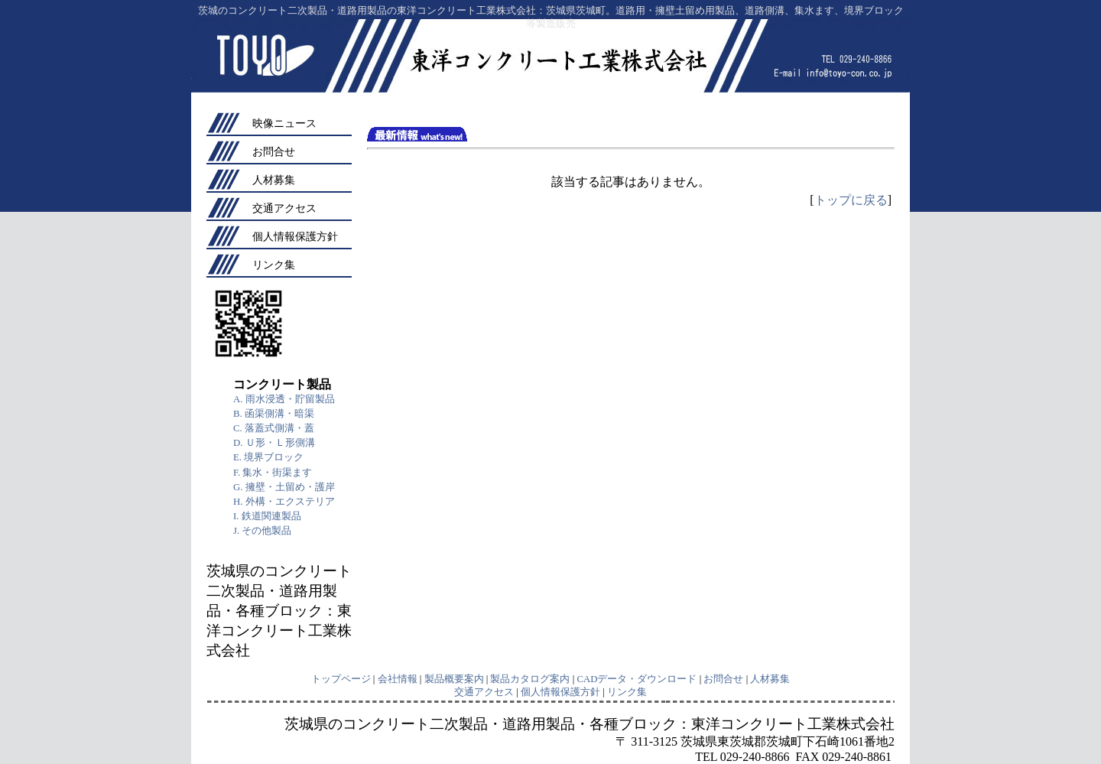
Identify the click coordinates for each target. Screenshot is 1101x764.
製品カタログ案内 (530, 679)
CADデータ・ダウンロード (636, 679)
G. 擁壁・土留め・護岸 (284, 487)
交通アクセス (284, 208)
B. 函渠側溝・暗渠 (273, 413)
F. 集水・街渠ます (273, 472)
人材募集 (273, 180)
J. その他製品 (262, 530)
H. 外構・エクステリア (284, 501)
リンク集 (273, 264)
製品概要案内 (454, 679)
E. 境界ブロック (268, 457)
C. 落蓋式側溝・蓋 (273, 428)
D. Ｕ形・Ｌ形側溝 (274, 442)
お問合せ (273, 151)
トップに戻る (851, 199)
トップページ (341, 679)
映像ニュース (284, 123)
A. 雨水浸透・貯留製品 (284, 399)
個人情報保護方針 (295, 236)
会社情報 (397, 679)
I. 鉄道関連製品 (267, 516)
